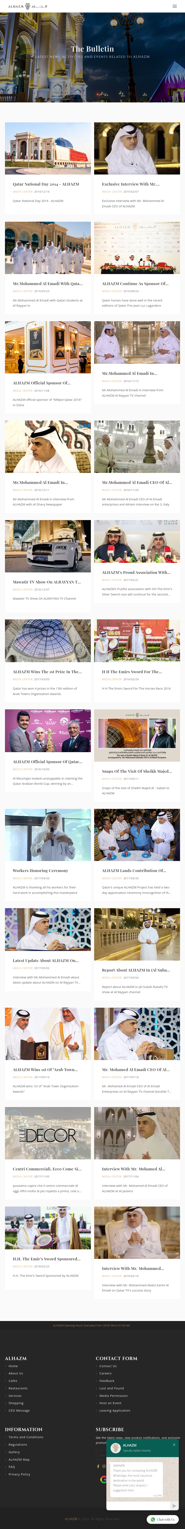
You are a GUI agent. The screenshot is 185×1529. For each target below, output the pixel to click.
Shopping (16, 1403)
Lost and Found (112, 1388)
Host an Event (110, 1403)
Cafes (13, 1381)
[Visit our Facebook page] (98, 1466)
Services (15, 1396)
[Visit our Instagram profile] (104, 1466)
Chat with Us (162, 1519)
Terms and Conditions (26, 1437)
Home (13, 1366)
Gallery (14, 1452)
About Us (16, 1373)
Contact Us (108, 1366)
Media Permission (114, 1396)
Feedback (107, 1381)
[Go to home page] (27, 6)
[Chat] (138, 1506)
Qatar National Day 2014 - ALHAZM (46, 184)
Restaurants (18, 1388)
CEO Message (19, 1410)
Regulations (18, 1445)
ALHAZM (71, 1519)
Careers (106, 1373)
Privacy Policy (19, 1474)
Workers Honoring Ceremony (40, 889)
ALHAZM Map (19, 1459)
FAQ (12, 1467)
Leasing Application (115, 1410)
